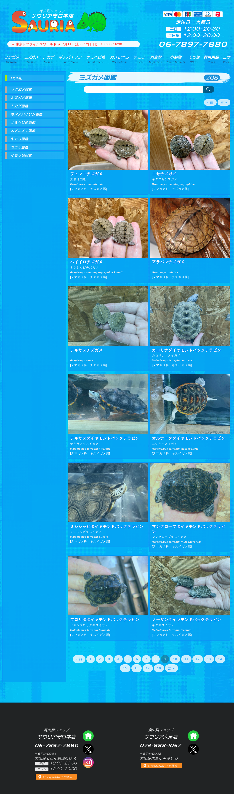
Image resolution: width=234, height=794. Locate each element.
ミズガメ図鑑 (21, 97)
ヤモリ (139, 59)
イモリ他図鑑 (21, 155)
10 (175, 659)
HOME (17, 78)
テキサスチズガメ (86, 350)
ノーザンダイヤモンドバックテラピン (186, 619)
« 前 (210, 102)
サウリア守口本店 (52, 13)
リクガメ (11, 59)
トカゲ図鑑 (19, 106)
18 (159, 668)
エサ (227, 59)
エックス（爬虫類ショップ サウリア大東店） (193, 749)
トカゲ (48, 59)
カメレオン (119, 59)
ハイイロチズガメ (86, 262)
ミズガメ (31, 59)
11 (186, 659)
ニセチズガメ (164, 174)
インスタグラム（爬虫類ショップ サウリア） (88, 762)
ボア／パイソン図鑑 (27, 114)
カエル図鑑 (19, 147)
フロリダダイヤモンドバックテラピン (104, 619)
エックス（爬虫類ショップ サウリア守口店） (88, 749)
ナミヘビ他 (95, 59)
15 (125, 668)
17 (148, 668)
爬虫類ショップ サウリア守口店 (88, 735)
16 (136, 668)
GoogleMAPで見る (57, 777)
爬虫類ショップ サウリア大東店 (193, 735)
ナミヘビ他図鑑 (23, 122)
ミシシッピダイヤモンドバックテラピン (107, 526)
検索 (208, 89)
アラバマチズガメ (168, 262)
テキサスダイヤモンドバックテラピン (104, 438)
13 (209, 659)
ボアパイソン (70, 59)
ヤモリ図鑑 (19, 139)
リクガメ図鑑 (21, 89)
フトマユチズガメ (86, 174)
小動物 (176, 59)
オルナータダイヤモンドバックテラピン (188, 438)
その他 (194, 59)
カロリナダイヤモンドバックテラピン (186, 350)
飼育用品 (211, 59)
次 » (224, 102)
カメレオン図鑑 (23, 130)
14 (220, 659)
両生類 (155, 59)
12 (197, 659)
